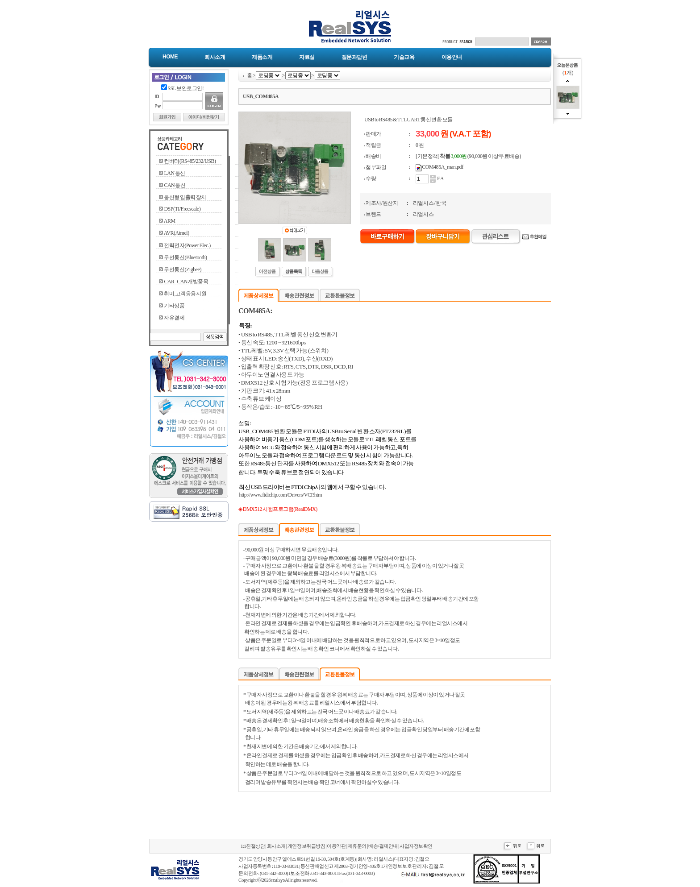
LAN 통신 (174, 173)
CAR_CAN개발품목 (186, 281)
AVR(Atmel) (176, 233)
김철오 (436, 866)
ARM (169, 221)
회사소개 (214, 57)
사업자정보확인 (416, 846)
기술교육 (404, 57)
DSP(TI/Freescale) (182, 209)
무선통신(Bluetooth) (185, 257)
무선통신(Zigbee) (182, 269)
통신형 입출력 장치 (185, 197)
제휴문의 (357, 846)
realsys (277, 880)
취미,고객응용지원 (185, 293)
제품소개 (262, 57)
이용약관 (336, 846)
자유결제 (174, 318)
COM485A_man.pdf (442, 167)
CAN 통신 (174, 185)
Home (170, 57)
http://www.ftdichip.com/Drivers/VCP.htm (280, 495)
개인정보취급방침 (306, 846)
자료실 (307, 57)
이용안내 (452, 57)
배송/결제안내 (383, 846)
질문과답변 (354, 57)
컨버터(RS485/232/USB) (190, 161)
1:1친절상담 (253, 846)
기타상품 (174, 306)
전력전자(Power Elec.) (187, 245)
